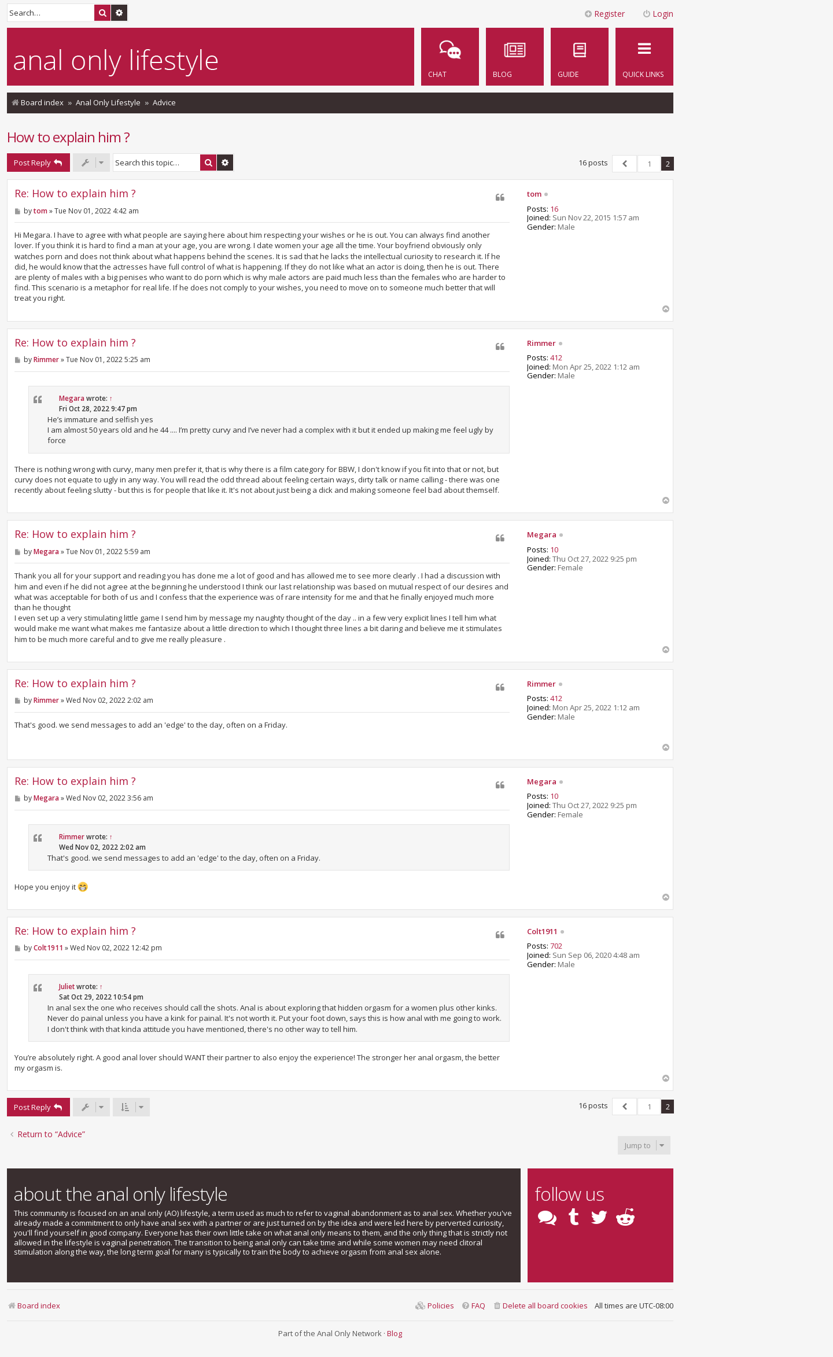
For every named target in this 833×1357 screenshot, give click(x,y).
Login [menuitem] (657, 13)
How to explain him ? (68, 136)
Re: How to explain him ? (75, 193)
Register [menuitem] (604, 13)
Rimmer (541, 343)
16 (554, 209)
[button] (624, 163)
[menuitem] (580, 57)
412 (556, 358)
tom (534, 194)
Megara (71, 398)
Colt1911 (542, 931)
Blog (394, 1333)
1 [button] (649, 163)
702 (556, 946)
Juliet (67, 986)
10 (554, 550)
